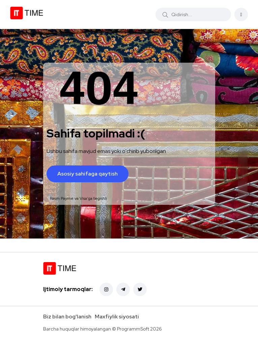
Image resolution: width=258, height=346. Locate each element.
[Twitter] (140, 289)
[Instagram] (106, 289)
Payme (67, 198)
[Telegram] (123, 289)
